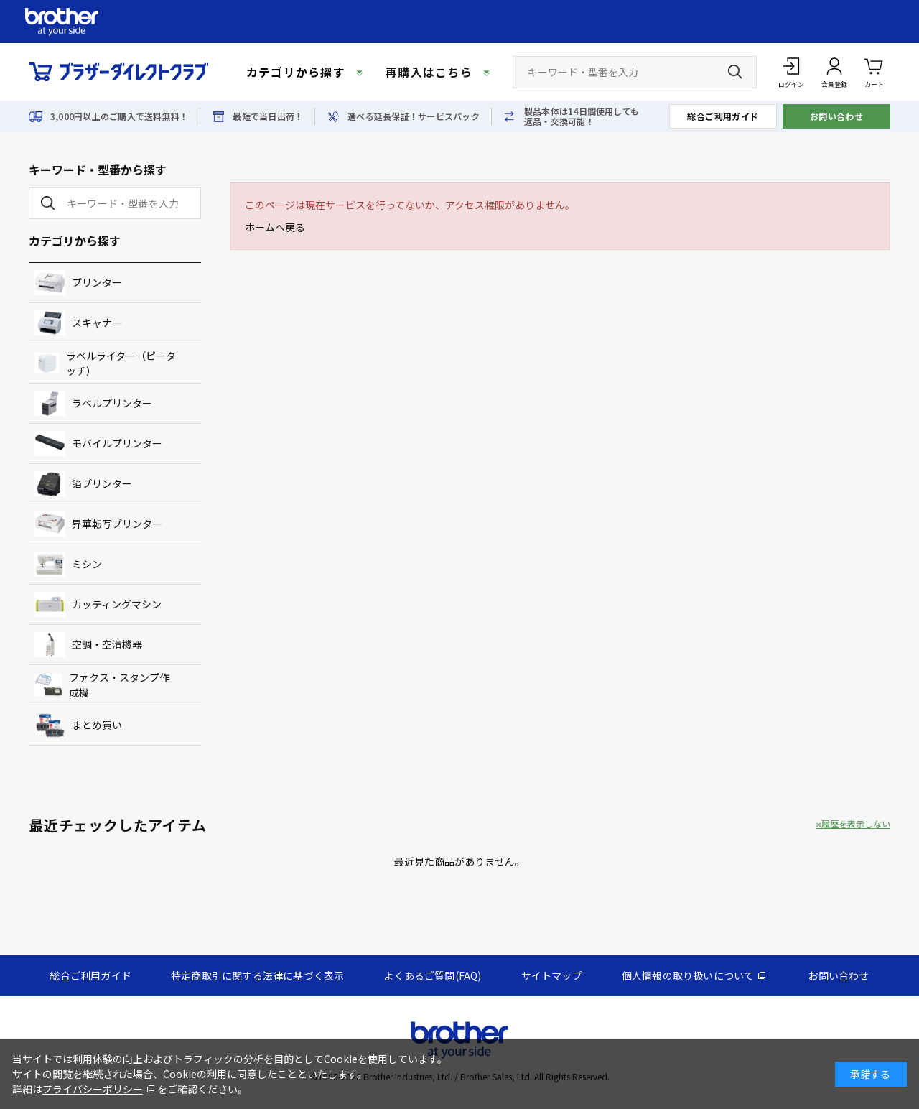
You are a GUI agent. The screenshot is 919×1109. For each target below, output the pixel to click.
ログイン (791, 84)
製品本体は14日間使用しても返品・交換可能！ (581, 116)
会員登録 (834, 84)
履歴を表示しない (855, 824)
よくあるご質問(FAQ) (432, 975)
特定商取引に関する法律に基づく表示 (257, 975)
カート (874, 71)
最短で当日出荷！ (268, 116)
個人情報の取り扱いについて (688, 975)
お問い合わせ (837, 116)
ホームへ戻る (275, 227)
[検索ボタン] (735, 71)
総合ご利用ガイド (723, 116)
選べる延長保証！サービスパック (413, 116)
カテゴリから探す (295, 71)
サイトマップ (551, 975)
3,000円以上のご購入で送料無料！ (119, 116)
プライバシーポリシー (92, 1089)
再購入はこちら (429, 71)
